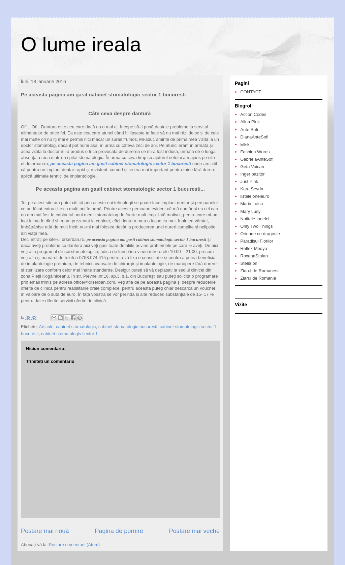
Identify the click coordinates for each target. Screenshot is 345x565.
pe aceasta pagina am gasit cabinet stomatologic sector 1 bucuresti (120, 163)
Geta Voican (252, 166)
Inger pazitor (252, 174)
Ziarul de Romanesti (259, 270)
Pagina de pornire (119, 531)
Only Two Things (256, 226)
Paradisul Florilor (256, 241)
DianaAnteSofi (254, 136)
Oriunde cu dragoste (260, 233)
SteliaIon (248, 263)
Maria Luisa (251, 203)
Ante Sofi (249, 129)
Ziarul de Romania (258, 278)
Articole (46, 326)
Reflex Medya (253, 248)
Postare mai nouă (45, 531)
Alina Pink (250, 121)
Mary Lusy (250, 211)
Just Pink (249, 181)
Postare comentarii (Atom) (74, 544)
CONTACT (250, 91)
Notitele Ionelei (254, 218)
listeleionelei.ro (254, 196)
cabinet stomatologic (76, 326)
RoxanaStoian (254, 255)
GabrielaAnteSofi (256, 159)
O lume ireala (81, 44)
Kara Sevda (251, 188)
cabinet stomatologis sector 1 (69, 333)
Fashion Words (255, 151)
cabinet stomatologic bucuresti (127, 326)
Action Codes (253, 114)
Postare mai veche (194, 531)
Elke (244, 144)
